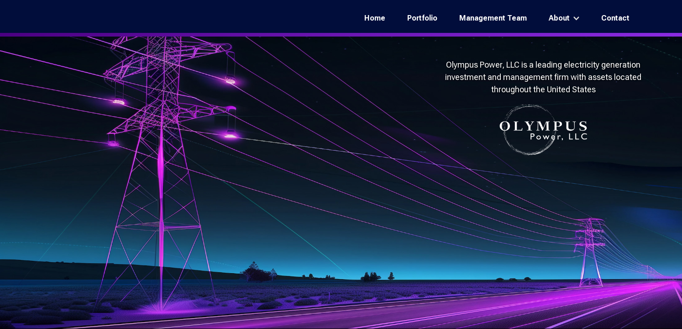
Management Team (493, 18)
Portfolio (422, 18)
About (559, 18)
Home (374, 18)
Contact (615, 18)
